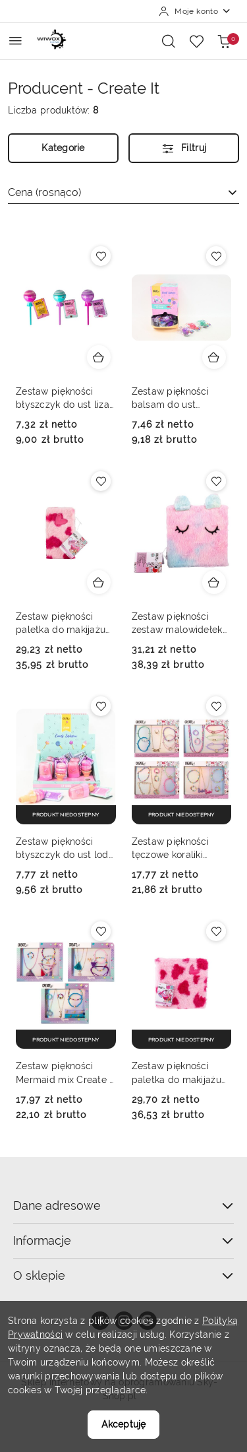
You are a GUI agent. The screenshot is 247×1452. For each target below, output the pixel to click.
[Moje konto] (195, 11)
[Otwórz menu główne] (15, 40)
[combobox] (123, 193)
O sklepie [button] (123, 1275)
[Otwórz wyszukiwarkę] (168, 40)
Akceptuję (123, 1424)
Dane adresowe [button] (123, 1205)
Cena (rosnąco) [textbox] (44, 192)
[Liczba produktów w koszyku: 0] (224, 40)
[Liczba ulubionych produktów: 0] (196, 40)
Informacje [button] (123, 1240)
